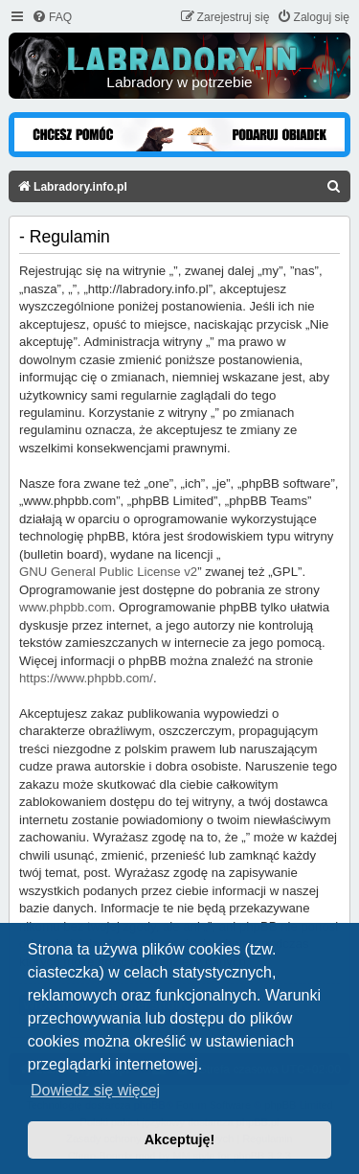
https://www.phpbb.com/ (86, 678)
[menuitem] (52, 18)
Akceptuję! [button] (180, 1139)
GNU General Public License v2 (108, 571)
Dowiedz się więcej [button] (95, 1090)
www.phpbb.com (65, 607)
